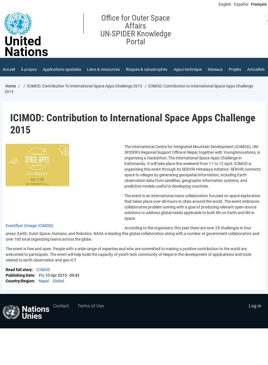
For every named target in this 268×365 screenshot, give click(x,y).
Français (259, 4)
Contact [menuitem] (61, 306)
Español (241, 4)
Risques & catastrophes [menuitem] (146, 69)
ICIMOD (43, 269)
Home (10, 86)
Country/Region (20, 281)
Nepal (44, 281)
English (225, 4)
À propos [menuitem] (29, 69)
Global (58, 281)
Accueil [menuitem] (9, 69)
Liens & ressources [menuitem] (103, 69)
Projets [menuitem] (235, 69)
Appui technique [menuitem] (188, 69)
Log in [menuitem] (255, 306)
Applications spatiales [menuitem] (62, 69)
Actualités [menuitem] (256, 69)
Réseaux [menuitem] (215, 69)
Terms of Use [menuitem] (90, 306)
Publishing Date (20, 275)
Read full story (19, 269)
